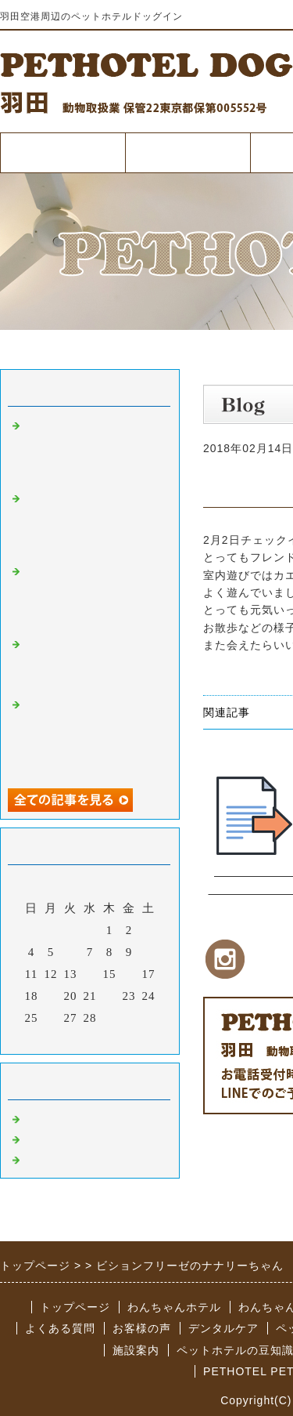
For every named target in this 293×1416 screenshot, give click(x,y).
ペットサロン (60, 1138)
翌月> (122, 1038)
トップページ (62, 152)
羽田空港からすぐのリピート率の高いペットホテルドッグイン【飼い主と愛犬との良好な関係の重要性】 (92, 595)
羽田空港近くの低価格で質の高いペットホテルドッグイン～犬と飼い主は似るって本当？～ (92, 662)
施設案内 (136, 1350)
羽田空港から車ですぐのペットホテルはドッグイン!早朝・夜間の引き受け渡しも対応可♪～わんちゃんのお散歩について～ (92, 736)
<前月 (57, 1038)
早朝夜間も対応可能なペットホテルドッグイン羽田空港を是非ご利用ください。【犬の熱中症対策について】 (92, 450)
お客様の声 (142, 1328)
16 (129, 974)
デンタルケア (223, 1328)
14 (90, 974)
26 (51, 1018)
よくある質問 (60, 1328)
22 (109, 996)
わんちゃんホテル (174, 1307)
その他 (42, 1158)
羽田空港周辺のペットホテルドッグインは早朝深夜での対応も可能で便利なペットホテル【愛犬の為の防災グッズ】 (92, 523)
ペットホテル (187, 152)
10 (148, 952)
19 (51, 996)
